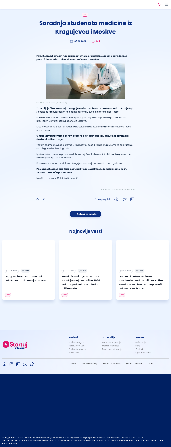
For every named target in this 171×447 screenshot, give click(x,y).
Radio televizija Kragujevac (120, 189)
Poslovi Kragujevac (78, 349)
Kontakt (150, 363)
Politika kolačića (134, 363)
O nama (73, 363)
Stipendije (108, 337)
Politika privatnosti (112, 363)
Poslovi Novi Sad (77, 345)
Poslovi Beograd (76, 342)
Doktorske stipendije (112, 349)
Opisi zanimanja (143, 352)
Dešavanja (140, 342)
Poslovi (73, 337)
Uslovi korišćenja (90, 363)
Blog (137, 345)
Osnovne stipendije (111, 342)
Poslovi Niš (74, 352)
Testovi (139, 349)
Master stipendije (110, 345)
